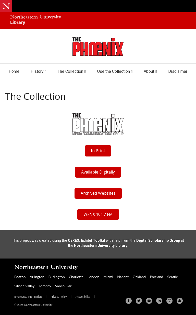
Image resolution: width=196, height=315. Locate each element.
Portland (156, 277)
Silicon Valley (24, 286)
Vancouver (63, 286)
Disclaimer (177, 71)
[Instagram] (169, 301)
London (93, 277)
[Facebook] (129, 301)
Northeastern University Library (100, 246)
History (37, 71)
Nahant (123, 277)
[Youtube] (149, 301)
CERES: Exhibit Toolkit (86, 240)
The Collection (70, 71)
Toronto (45, 286)
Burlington (56, 277)
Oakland (139, 277)
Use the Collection (113, 71)
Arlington (37, 277)
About (149, 71)
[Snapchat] (180, 301)
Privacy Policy (59, 296)
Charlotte (76, 277)
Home (14, 71)
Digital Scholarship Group (158, 240)
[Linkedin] (159, 301)
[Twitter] (139, 301)
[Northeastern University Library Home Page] (35, 20)
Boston (20, 277)
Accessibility (83, 296)
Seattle (172, 277)
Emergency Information (28, 296)
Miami (108, 277)
